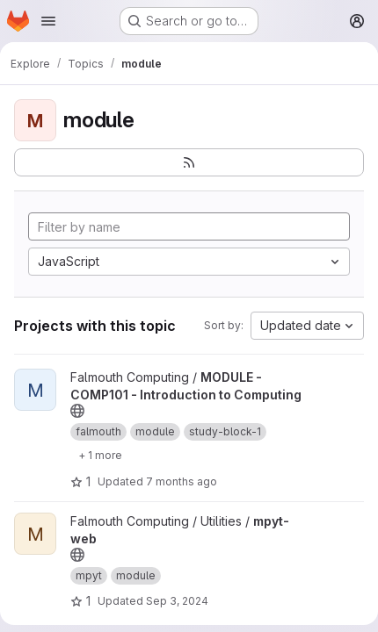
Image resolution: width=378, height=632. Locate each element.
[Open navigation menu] (48, 21)
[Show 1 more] (100, 454)
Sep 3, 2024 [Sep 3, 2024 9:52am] (177, 600)
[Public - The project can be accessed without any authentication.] (77, 411)
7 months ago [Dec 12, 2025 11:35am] (181, 481)
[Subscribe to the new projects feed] (189, 162)
